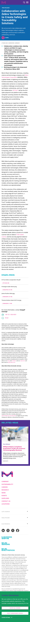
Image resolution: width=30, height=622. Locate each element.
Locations (6, 504)
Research (5, 490)
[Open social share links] (3, 37)
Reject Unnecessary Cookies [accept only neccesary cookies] (15, 613)
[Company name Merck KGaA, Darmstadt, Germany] (4, 2)
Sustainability (7, 484)
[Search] (24, 2)
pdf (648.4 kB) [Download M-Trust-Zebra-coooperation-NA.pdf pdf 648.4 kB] (5, 283)
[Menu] (27, 2)
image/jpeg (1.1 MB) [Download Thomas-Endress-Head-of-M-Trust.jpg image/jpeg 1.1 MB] (7, 303)
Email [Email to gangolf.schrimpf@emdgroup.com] (6, 318)
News (4, 493)
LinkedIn (14, 360)
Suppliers (5, 498)
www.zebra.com (11, 362)
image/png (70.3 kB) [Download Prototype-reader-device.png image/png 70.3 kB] (7, 289)
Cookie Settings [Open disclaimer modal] (6, 617)
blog (9, 360)
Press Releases (6, 7)
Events (4, 495)
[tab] (15, 511)
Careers (5, 487)
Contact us (6, 501)
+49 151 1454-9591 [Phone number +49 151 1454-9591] (10, 314)
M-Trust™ (15, 90)
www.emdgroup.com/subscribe (9, 415)
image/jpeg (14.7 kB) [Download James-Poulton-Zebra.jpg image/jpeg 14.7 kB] (7, 296)
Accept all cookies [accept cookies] (15, 608)
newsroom (22, 360)
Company (5, 481)
